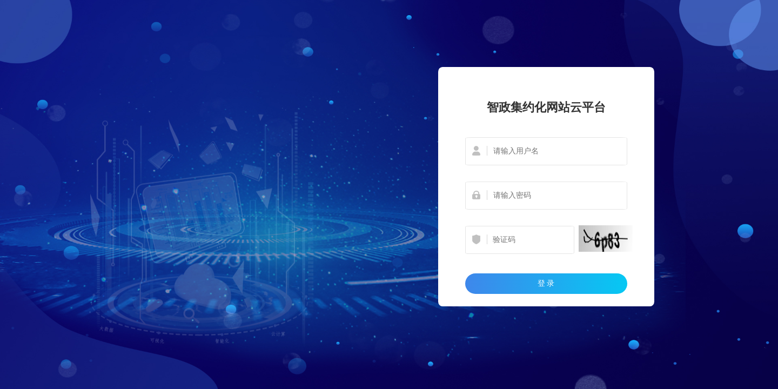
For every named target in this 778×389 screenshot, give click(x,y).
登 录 (546, 283)
